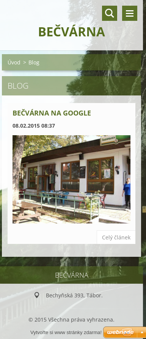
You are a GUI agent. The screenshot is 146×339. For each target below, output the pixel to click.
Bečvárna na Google (52, 112)
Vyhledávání (109, 13)
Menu (129, 13)
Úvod (14, 62)
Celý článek (116, 237)
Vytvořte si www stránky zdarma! (66, 332)
